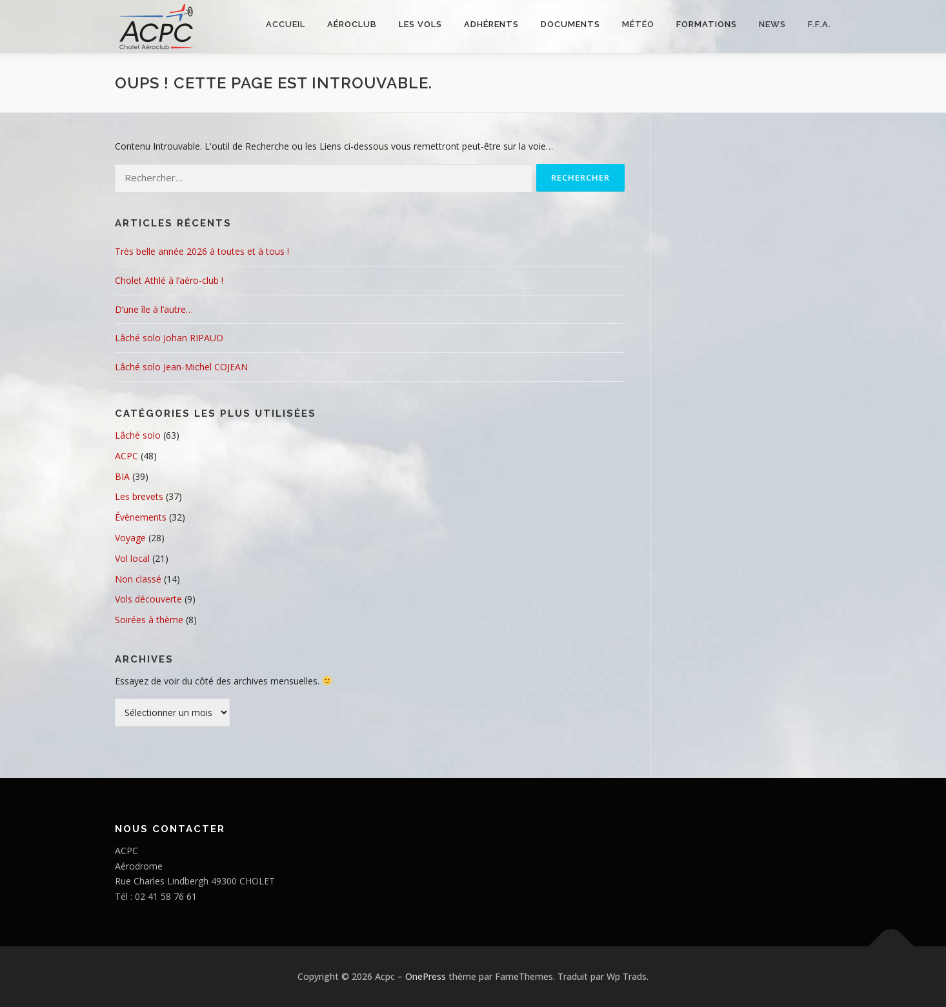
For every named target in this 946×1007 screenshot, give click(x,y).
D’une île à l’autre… (154, 309)
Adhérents (491, 24)
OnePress (425, 976)
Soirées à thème (149, 619)
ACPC (126, 456)
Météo (638, 24)
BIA (122, 476)
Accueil (285, 24)
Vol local (132, 558)
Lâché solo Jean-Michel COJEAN (181, 367)
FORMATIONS (706, 24)
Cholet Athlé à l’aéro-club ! (169, 280)
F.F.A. (819, 24)
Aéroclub (352, 24)
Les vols (420, 24)
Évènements (140, 517)
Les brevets (139, 496)
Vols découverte (148, 599)
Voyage (130, 538)
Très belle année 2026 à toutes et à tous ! (202, 251)
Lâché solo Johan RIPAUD (169, 338)
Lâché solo (138, 435)
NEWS (772, 24)
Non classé (138, 579)
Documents (570, 24)
